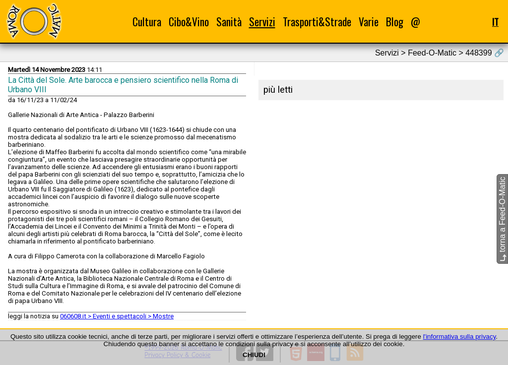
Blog (394, 21)
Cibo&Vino (189, 21)
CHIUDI (254, 355)
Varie (369, 21)
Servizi (262, 21)
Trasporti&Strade (317, 21)
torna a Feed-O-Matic (502, 219)
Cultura (146, 21)
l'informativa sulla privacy (459, 336)
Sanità (229, 21)
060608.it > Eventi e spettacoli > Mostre (117, 316)
